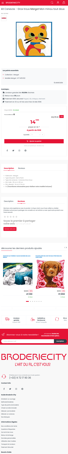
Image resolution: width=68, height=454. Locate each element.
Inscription (60, 341)
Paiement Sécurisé (7, 447)
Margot (34, 9)
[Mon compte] (58, 3)
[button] (52, 2)
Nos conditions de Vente (9, 426)
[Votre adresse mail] (27, 341)
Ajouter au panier (34, 141)
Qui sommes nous (7, 432)
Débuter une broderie (8, 411)
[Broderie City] (13, 3)
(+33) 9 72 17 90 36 (20, 377)
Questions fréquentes (8, 429)
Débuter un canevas (7, 414)
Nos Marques (5, 417)
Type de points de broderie (10, 405)
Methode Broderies (7, 402)
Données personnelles (8, 438)
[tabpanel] (18, 275)
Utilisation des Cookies (8, 441)
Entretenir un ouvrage (8, 399)
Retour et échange (7, 435)
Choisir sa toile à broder (9, 408)
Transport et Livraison (8, 444)
